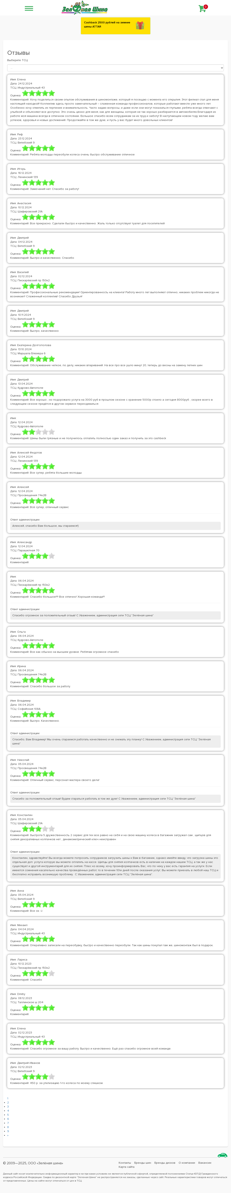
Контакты (125, 1163)
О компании (187, 1163)
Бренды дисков (164, 1163)
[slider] (38, 93)
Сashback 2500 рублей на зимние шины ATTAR (107, 24)
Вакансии (204, 1163)
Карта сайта (126, 1167)
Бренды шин (142, 1163)
